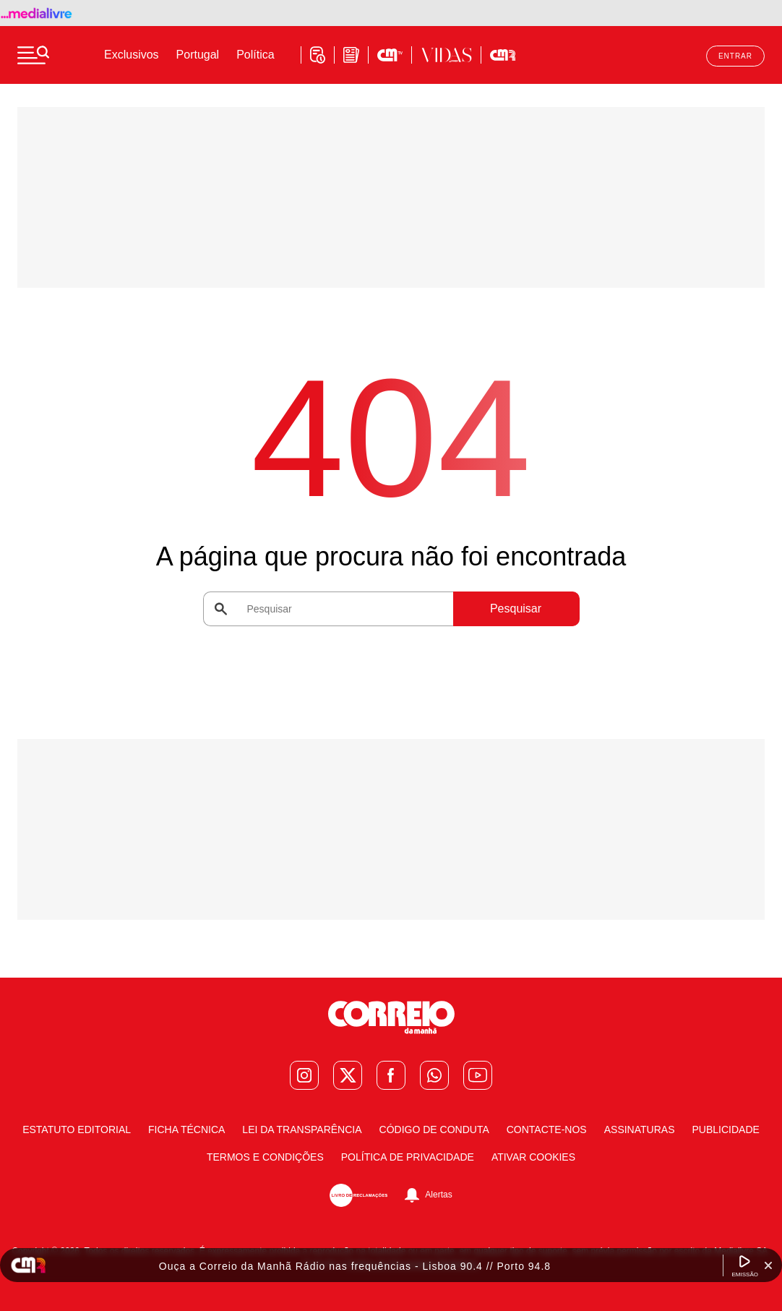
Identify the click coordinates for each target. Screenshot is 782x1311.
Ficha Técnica (186, 1129)
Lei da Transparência (301, 1129)
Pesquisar (515, 608)
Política (255, 54)
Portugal (198, 54)
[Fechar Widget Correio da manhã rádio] (768, 1265)
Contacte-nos (547, 1129)
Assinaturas (639, 1129)
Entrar (735, 56)
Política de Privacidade (407, 1157)
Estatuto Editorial (76, 1129)
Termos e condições (265, 1157)
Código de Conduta (434, 1129)
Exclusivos (131, 54)
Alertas (438, 1195)
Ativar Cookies (533, 1157)
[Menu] (33, 55)
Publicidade (725, 1129)
